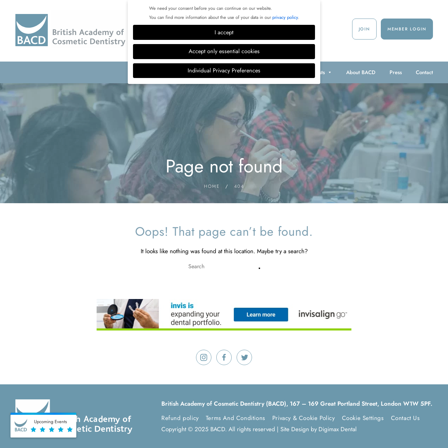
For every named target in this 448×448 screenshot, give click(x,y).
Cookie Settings (363, 418)
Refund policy (180, 418)
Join (364, 29)
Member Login (406, 29)
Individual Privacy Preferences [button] (224, 70)
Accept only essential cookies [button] (224, 51)
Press (396, 72)
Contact (424, 72)
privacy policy (285, 17)
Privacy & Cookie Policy (303, 418)
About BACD (361, 72)
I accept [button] (224, 32)
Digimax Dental (337, 429)
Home (212, 186)
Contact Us (405, 418)
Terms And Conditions (235, 418)
